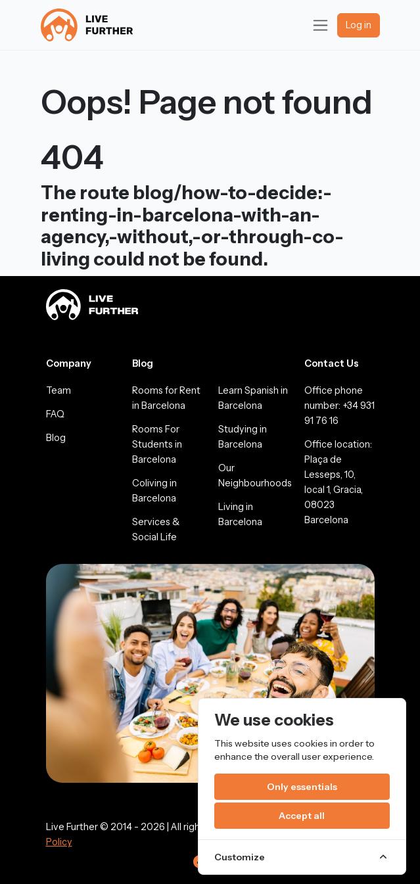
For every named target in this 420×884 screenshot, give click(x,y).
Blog (56, 438)
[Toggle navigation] (320, 25)
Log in (358, 25)
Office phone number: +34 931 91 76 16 (339, 405)
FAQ (55, 414)
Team (58, 390)
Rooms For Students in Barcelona (157, 444)
